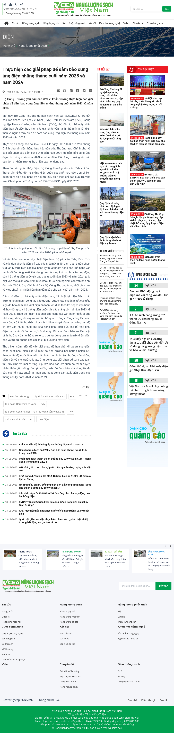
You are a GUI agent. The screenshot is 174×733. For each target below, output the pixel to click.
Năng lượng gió (67, 611)
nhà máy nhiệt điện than (19, 419)
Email (163, 700)
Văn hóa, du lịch (67, 643)
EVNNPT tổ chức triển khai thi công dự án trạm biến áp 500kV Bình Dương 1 (54, 503)
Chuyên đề (138, 23)
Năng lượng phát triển (54, 23)
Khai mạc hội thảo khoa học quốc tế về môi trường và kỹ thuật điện (54, 512)
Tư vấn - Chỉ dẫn (113, 551)
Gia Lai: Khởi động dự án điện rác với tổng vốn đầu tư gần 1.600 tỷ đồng (148, 295)
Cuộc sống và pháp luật (13, 659)
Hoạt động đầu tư (71, 551)
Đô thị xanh (7, 643)
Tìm (167, 8)
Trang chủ (9, 46)
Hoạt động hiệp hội (11, 621)
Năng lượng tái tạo (69, 621)
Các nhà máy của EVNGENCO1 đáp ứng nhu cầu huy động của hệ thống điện (54, 495)
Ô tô (120, 671)
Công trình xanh (68, 681)
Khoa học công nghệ (109, 23)
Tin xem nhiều (106, 251)
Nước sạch (7, 654)
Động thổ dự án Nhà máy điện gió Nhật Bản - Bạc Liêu (148, 368)
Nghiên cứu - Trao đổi (128, 638)
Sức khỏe (64, 638)
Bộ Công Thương (19, 396)
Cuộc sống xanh (77, 23)
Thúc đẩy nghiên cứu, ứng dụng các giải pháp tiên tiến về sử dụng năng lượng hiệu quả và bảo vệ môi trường (148, 344)
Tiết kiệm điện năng (69, 671)
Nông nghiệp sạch (68, 686)
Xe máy (121, 676)
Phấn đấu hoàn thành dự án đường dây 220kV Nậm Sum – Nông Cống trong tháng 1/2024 (55, 460)
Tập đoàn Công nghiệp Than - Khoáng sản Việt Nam (34, 411)
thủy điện (43, 419)
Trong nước (25, 551)
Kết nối (92, 23)
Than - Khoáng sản (127, 621)
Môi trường (7, 649)
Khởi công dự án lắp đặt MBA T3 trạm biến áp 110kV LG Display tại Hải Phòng (55, 477)
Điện (120, 611)
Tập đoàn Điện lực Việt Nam (49, 396)
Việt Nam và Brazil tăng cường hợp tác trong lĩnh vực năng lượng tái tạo (148, 390)
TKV (70, 411)
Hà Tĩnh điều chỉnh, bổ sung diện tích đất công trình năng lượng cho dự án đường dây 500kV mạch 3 (55, 486)
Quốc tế (6, 616)
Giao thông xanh (155, 23)
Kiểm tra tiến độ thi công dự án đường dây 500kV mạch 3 (51, 444)
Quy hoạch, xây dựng (12, 633)
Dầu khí (121, 616)
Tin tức (15, 23)
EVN (72, 396)
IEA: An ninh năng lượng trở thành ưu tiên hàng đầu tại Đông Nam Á (146, 318)
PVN (43, 404)
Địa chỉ (132, 700)
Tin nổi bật (103, 69)
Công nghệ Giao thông (129, 681)
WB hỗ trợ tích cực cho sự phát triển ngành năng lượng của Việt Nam (55, 469)
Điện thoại (148, 700)
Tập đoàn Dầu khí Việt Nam (20, 404)
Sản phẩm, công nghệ (156, 553)
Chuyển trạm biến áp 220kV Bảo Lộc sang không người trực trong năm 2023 (53, 451)
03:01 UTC (32, 8)
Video (126, 23)
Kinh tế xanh (66, 633)
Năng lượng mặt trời (70, 616)
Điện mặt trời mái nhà (70, 676)
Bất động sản (8, 638)
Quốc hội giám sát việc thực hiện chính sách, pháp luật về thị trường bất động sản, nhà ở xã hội (53, 521)
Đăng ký (163, 585)
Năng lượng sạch (31, 23)
